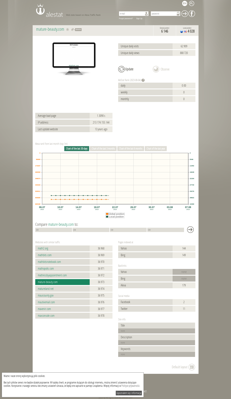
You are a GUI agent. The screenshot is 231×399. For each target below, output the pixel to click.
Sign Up (139, 18)
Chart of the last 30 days (76, 148)
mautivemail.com (46, 302)
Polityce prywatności (130, 385)
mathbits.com (44, 255)
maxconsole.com (46, 316)
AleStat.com (74, 10)
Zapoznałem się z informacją (128, 393)
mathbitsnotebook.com (49, 262)
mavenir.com (44, 309)
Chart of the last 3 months (103, 148)
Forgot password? (126, 18)
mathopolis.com (46, 268)
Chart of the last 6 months (130, 148)
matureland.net (46, 289)
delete (78, 29)
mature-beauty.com (48, 282)
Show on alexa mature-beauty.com (67, 29)
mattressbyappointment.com (52, 275)
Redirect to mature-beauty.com (72, 29)
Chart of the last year (156, 148)
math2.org (43, 248)
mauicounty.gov (46, 295)
